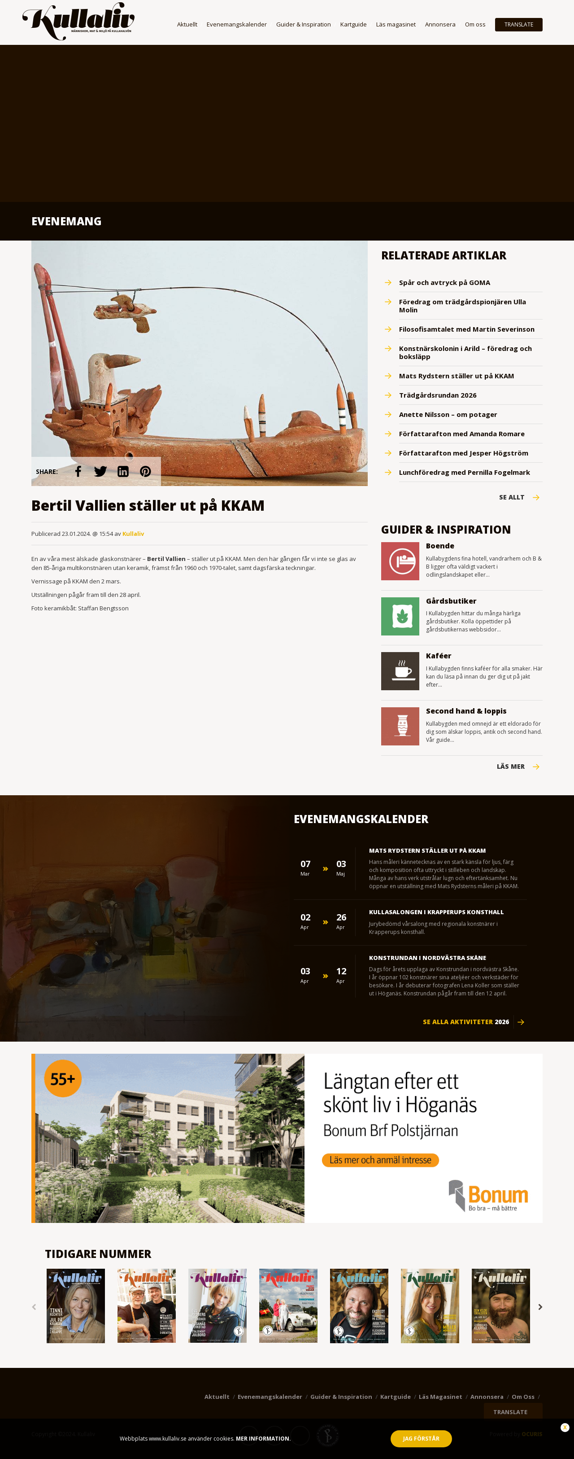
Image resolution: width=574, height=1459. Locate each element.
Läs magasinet (396, 24)
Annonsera (440, 24)
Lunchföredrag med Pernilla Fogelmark (464, 472)
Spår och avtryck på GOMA (444, 282)
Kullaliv (133, 534)
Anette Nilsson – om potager (448, 414)
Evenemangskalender (237, 24)
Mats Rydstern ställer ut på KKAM (456, 375)
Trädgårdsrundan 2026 (438, 394)
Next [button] (540, 1307)
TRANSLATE (518, 24)
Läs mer (511, 766)
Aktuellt (187, 24)
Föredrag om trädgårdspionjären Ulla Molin (462, 305)
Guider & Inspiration (303, 24)
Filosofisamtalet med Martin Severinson (467, 328)
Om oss (475, 24)
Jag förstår (421, 1438)
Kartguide (353, 24)
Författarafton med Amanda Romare (462, 433)
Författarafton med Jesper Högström (463, 452)
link (78, 471)
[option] (75, 1307)
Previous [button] (33, 1307)
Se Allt (512, 497)
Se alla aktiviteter (466, 1022)
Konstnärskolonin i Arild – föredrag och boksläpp (465, 352)
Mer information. (263, 1438)
